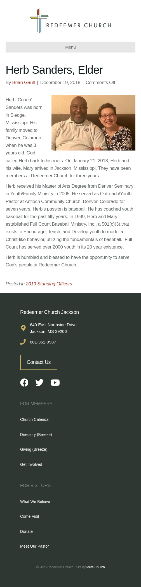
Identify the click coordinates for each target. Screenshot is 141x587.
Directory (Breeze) (36, 434)
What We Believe (35, 501)
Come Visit (29, 516)
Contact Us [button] (39, 362)
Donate (26, 531)
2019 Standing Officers (49, 284)
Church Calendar (35, 419)
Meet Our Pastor (34, 546)
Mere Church (95, 567)
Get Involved (31, 464)
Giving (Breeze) (33, 449)
